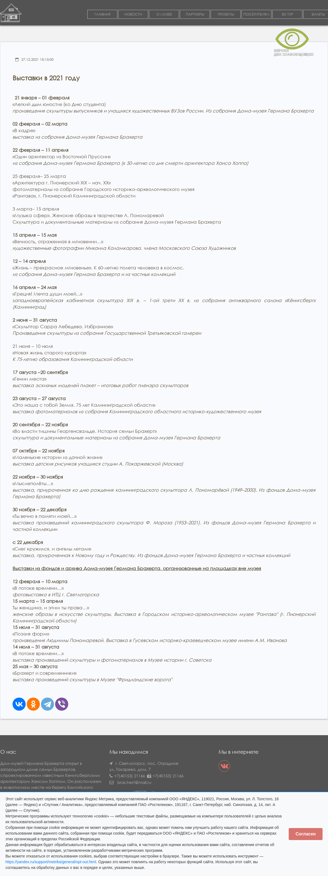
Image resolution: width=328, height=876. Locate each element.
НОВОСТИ (133, 14)
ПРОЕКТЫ (226, 14)
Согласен (306, 834)
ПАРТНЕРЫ (195, 14)
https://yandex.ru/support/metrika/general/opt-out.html (50, 862)
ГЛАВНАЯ (102, 14)
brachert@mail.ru (134, 782)
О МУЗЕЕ (164, 14)
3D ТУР (287, 14)
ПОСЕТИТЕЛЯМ (256, 14)
